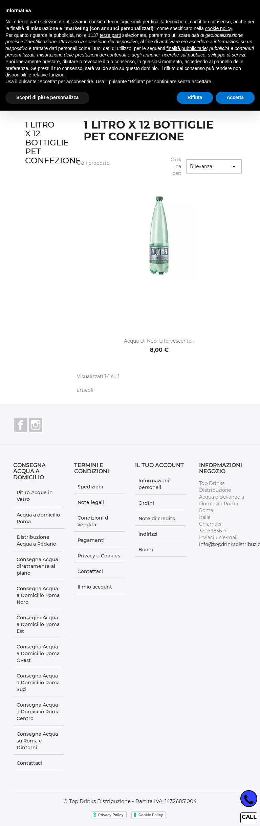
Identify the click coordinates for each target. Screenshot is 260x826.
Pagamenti (91, 540)
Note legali (91, 502)
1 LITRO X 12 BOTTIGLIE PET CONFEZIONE (53, 142)
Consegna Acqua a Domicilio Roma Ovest (38, 653)
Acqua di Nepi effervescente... (159, 341)
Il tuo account (159, 465)
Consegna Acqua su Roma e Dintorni (37, 741)
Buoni (145, 550)
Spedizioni (90, 487)
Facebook (20, 425)
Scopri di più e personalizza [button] (47, 97)
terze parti (110, 35)
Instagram (35, 425)
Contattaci (29, 763)
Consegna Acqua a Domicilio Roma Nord (38, 595)
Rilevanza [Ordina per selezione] (214, 166)
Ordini (146, 503)
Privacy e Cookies (99, 556)
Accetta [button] (235, 97)
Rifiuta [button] (195, 97)
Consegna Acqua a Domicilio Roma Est (38, 624)
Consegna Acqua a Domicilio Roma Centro (38, 711)
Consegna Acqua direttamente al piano (37, 566)
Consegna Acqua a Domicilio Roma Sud (38, 682)
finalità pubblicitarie (186, 48)
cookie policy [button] (218, 28)
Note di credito (156, 518)
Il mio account (95, 587)
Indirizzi (147, 534)
